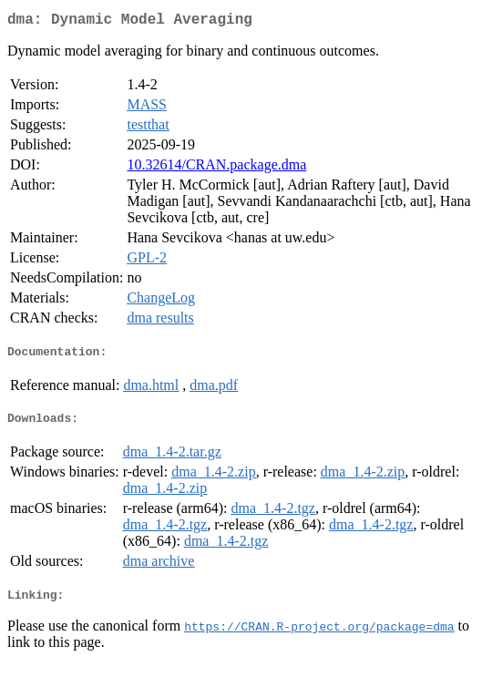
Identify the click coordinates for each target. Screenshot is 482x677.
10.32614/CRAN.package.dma (216, 168)
